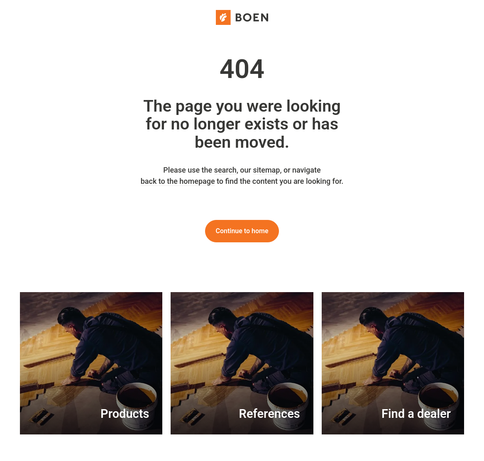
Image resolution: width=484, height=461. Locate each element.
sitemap (266, 170)
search (225, 170)
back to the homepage (178, 181)
